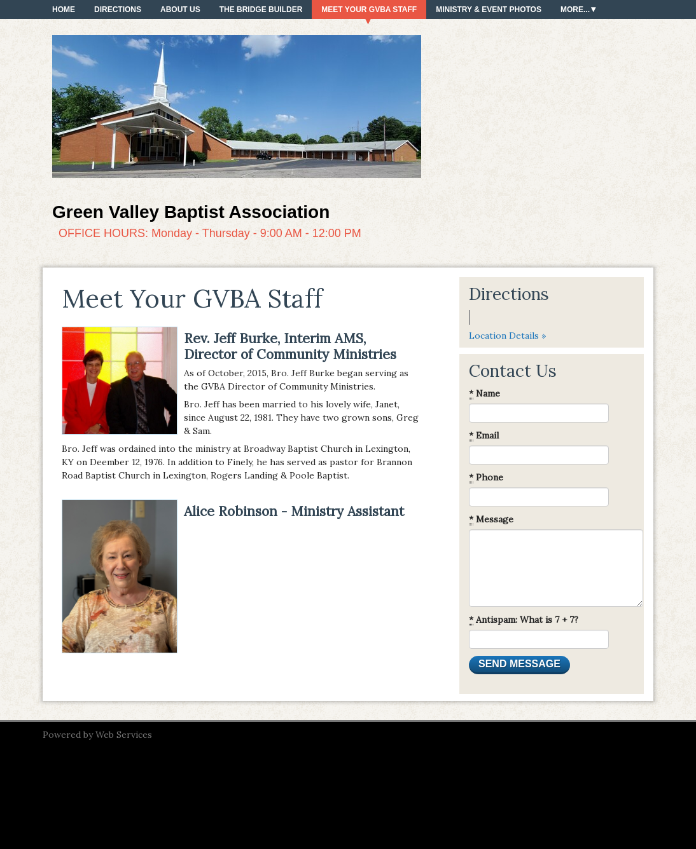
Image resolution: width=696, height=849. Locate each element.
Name (484, 394)
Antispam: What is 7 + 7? (523, 620)
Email (484, 436)
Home (63, 9)
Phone (486, 478)
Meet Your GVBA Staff (369, 9)
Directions (117, 9)
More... (575, 9)
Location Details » (507, 335)
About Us (180, 9)
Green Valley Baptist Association (191, 212)
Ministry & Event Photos (488, 9)
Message (491, 519)
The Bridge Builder (261, 9)
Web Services (123, 734)
